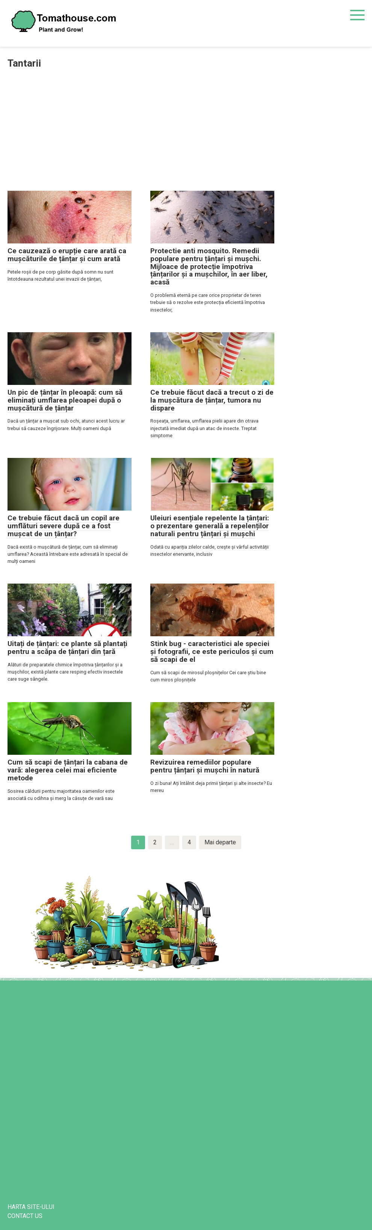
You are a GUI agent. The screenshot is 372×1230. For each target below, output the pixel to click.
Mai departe (220, 842)
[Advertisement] (186, 130)
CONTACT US (25, 1215)
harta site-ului (31, 1206)
